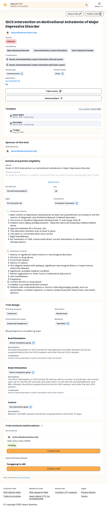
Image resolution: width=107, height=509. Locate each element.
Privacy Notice (88, 492)
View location (54, 98)
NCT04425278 (12, 81)
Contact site (53, 451)
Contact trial (53, 468)
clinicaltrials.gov (24, 478)
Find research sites (38, 492)
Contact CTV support (66, 492)
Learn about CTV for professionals (39, 497)
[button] (18, 50)
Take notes (54, 91)
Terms (84, 496)
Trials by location (12, 496)
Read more (53, 182)
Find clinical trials (12, 492)
